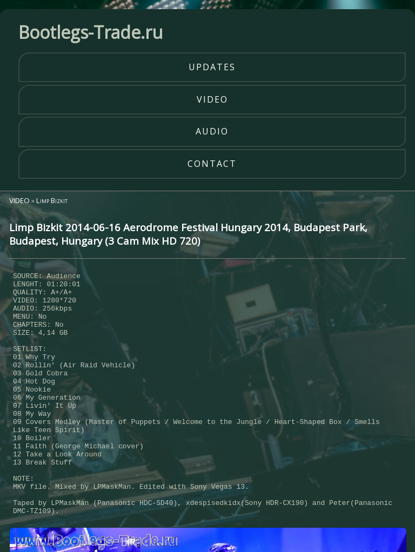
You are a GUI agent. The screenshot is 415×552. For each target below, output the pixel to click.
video (212, 99)
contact (212, 164)
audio (212, 131)
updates (212, 67)
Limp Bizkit (52, 200)
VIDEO (19, 200)
